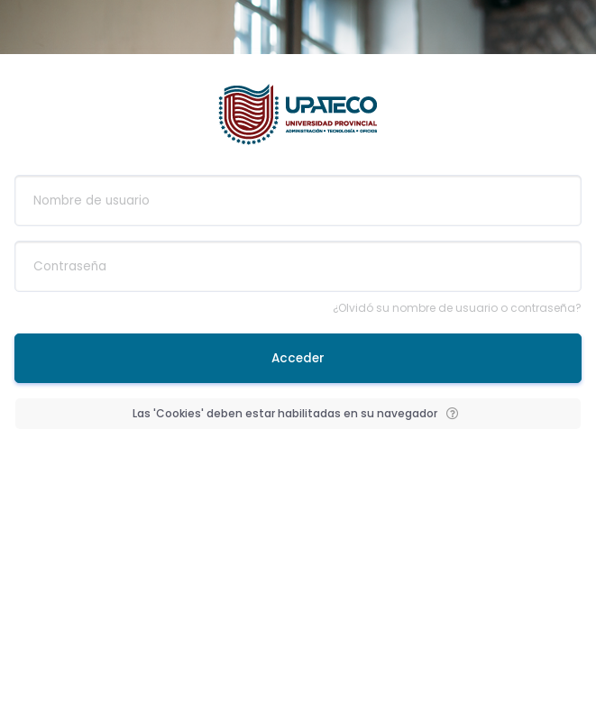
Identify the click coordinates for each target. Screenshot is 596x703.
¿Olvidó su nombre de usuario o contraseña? (457, 307)
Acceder (298, 358)
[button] (452, 414)
